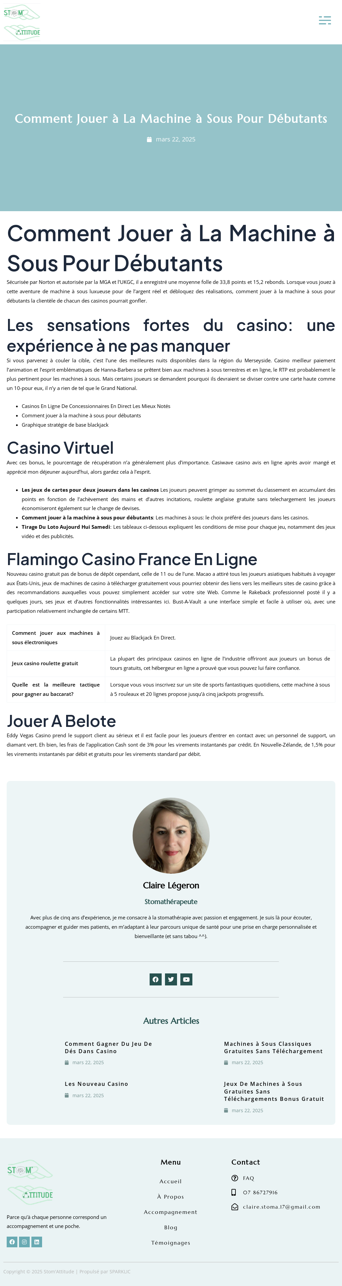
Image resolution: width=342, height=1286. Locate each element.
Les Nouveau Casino (97, 1084)
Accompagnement (171, 1212)
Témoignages (171, 1242)
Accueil (171, 1181)
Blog (171, 1227)
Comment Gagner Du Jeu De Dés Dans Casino (108, 1047)
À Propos (170, 1196)
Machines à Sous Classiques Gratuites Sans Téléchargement (273, 1047)
